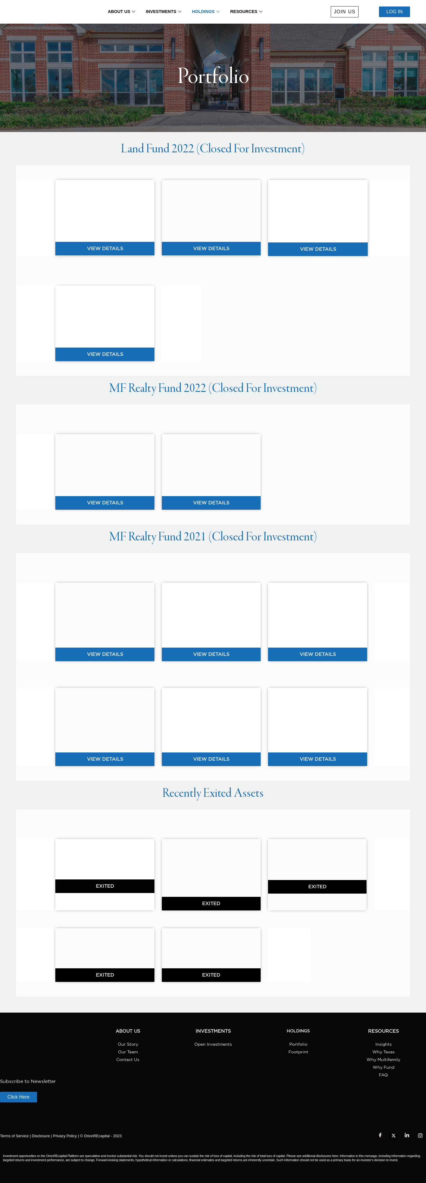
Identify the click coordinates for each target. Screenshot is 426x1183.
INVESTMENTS (163, 11)
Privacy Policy (65, 1136)
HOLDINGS (206, 11)
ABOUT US (120, 11)
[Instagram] (420, 1136)
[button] (104, 886)
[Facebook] (380, 1136)
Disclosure (41, 1136)
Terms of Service (14, 1136)
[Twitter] (393, 1136)
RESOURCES (247, 11)
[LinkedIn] (406, 1136)
